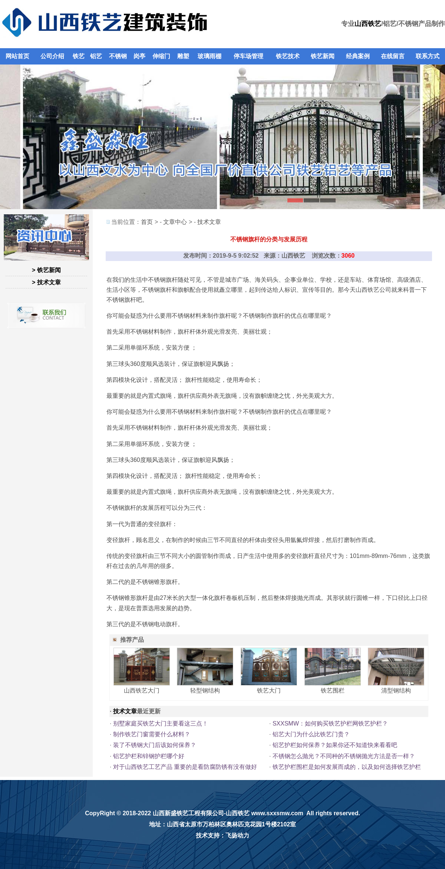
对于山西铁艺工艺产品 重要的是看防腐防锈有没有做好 (185, 767)
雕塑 (183, 56)
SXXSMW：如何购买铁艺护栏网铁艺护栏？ (330, 723)
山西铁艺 (368, 23)
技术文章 (209, 222)
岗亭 (139, 56)
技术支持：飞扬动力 (222, 835)
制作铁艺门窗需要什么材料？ (151, 734)
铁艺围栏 (333, 690)
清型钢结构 (396, 690)
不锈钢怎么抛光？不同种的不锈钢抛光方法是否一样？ (344, 756)
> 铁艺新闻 (46, 270)
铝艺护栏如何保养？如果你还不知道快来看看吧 (335, 745)
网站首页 (17, 56)
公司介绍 (52, 56)
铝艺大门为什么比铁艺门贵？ (311, 734)
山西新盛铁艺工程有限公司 (188, 813)
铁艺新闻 (322, 56)
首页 (147, 222)
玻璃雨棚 (209, 56)
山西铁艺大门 (141, 690)
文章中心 (175, 222)
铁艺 (79, 56)
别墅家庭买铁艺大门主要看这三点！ (160, 723)
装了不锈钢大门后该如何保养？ (154, 745)
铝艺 (96, 56)
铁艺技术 (288, 56)
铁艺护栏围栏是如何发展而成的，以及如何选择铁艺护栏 (347, 767)
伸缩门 (161, 56)
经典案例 (358, 56)
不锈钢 (118, 56)
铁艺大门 (269, 690)
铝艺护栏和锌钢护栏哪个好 (148, 756)
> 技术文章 (46, 282)
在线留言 (393, 56)
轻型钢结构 (205, 690)
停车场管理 (248, 56)
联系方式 (427, 56)
